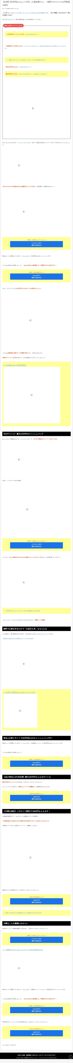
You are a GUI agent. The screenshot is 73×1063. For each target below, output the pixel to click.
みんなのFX (26, 256)
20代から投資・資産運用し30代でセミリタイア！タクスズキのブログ (36, 1055)
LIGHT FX (26, 782)
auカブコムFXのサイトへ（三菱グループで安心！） (33, 74)
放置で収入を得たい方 (8, 19)
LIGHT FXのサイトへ (26, 67)
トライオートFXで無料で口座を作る (37, 244)
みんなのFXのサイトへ (32, 34)
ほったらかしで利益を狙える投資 (32, 13)
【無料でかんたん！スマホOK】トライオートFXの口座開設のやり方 (27, 60)
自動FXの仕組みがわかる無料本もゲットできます (17, 638)
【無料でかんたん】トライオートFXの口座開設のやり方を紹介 (23, 610)
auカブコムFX (11, 288)
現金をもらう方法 (16, 13)
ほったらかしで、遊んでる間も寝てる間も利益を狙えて (18, 620)
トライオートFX (21, 142)
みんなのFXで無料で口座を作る (36, 276)
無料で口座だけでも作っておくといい (39, 634)
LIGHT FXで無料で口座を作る (36, 798)
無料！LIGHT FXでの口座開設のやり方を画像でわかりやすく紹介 (24, 912)
